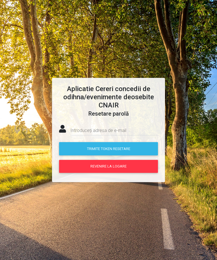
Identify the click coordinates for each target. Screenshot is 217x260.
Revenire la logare (108, 166)
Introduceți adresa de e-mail (98, 130)
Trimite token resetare (108, 149)
